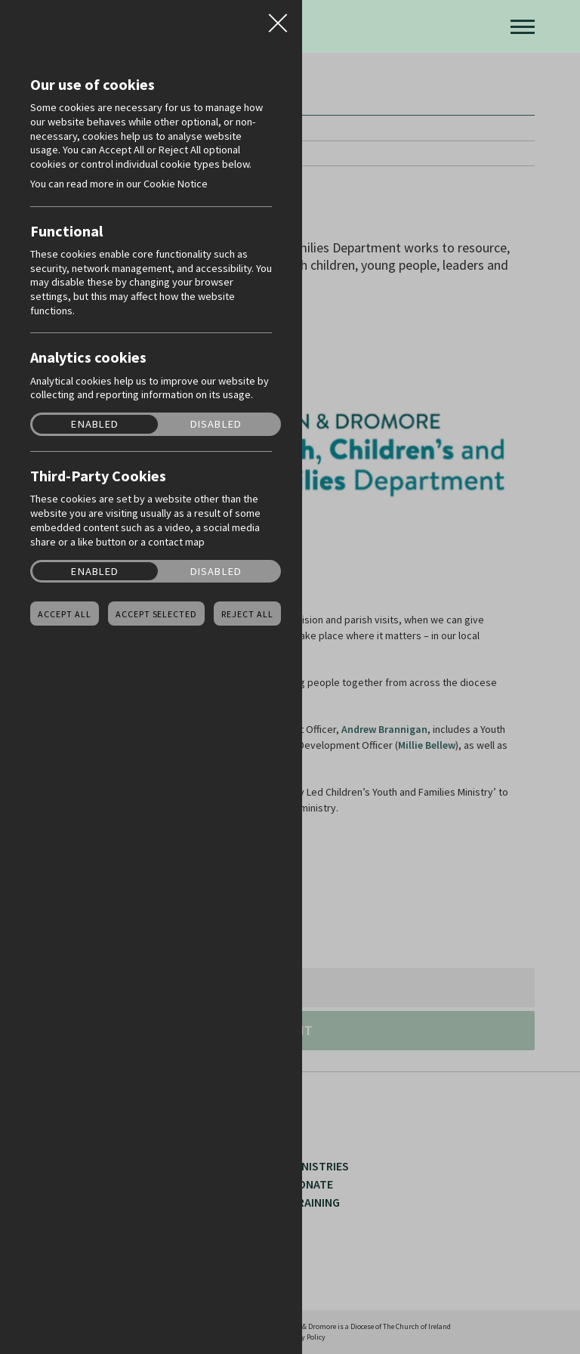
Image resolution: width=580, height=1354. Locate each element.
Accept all (64, 614)
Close (278, 18)
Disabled (216, 424)
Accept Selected (156, 614)
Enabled (95, 424)
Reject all (247, 614)
